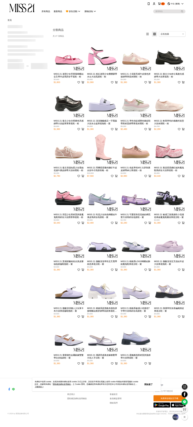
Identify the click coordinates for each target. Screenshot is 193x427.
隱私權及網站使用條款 (77, 398)
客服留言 (114, 394)
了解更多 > (39, 387)
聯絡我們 (114, 403)
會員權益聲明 (116, 398)
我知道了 (148, 384)
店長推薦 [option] (165, 34)
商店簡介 (71, 394)
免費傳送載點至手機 (169, 398)
